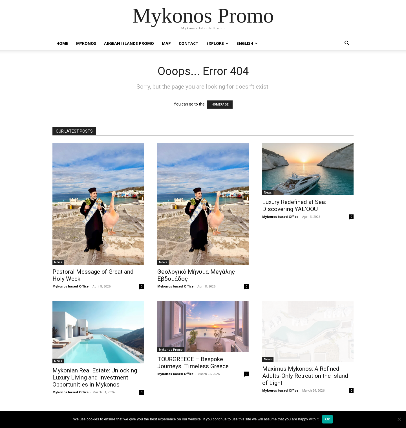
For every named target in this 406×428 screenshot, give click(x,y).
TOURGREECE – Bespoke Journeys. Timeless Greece (193, 363)
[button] (347, 44)
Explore (217, 43)
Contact (188, 43)
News (58, 262)
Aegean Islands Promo (129, 43)
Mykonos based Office (70, 286)
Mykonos (86, 43)
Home (62, 43)
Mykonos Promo (171, 350)
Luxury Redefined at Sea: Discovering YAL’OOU (294, 205)
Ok (327, 419)
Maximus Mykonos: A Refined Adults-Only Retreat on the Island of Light (305, 375)
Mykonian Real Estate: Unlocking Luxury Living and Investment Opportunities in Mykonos (94, 377)
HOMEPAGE (219, 104)
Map (166, 43)
